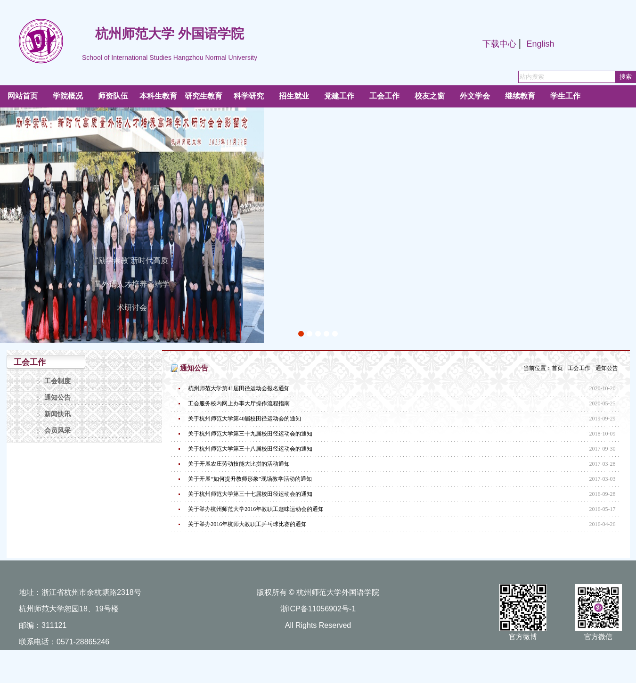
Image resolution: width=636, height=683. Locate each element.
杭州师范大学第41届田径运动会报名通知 (239, 388)
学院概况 (68, 96)
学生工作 (565, 96)
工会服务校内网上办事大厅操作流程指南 (239, 403)
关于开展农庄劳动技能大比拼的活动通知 (239, 464)
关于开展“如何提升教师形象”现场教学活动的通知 (250, 479)
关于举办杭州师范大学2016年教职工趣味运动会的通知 (256, 509)
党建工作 (339, 96)
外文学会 (475, 96)
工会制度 (57, 381)
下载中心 (499, 44)
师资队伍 (113, 96)
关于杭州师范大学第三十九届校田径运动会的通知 (250, 433)
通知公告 (57, 397)
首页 (557, 368)
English (540, 44)
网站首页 (23, 96)
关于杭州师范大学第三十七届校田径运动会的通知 (250, 494)
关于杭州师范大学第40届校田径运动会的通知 (244, 418)
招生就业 (294, 96)
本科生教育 (158, 96)
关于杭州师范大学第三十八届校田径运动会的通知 (250, 448)
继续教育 (520, 96)
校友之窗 (430, 96)
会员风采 (57, 430)
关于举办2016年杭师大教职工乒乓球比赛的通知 (247, 524)
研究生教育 (203, 96)
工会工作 (384, 96)
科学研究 (249, 96)
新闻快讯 (57, 414)
